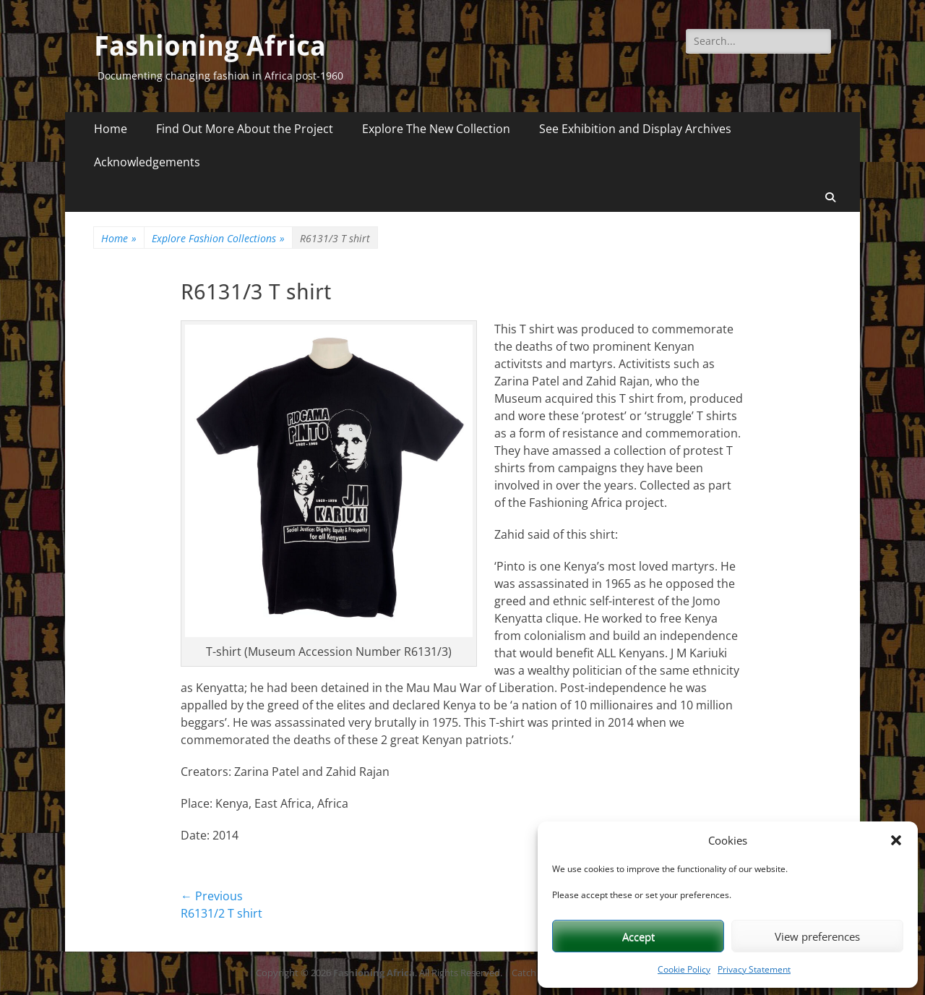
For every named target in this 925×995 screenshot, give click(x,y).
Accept (638, 936)
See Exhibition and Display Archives (635, 129)
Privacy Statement (754, 969)
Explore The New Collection (436, 129)
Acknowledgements (147, 162)
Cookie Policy (684, 969)
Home (110, 129)
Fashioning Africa (210, 46)
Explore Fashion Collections (218, 238)
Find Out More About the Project (244, 129)
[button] (896, 840)
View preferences (817, 936)
